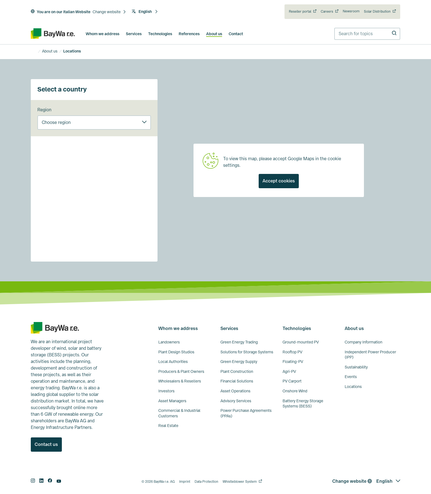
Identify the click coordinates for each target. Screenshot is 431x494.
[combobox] (367, 34)
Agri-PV (289, 371)
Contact (236, 33)
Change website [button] (352, 481)
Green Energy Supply (238, 361)
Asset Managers (172, 400)
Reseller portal (300, 11)
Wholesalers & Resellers (179, 381)
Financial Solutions (236, 381)
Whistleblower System (240, 481)
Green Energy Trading (239, 342)
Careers (327, 11)
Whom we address (102, 33)
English (145, 11)
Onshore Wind (295, 390)
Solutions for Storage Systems (246, 351)
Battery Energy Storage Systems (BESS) (303, 403)
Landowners (169, 342)
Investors (166, 390)
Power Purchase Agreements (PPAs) (246, 413)
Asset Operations (235, 390)
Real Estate (168, 425)
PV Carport (292, 381)
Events (351, 376)
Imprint (184, 481)
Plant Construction (236, 371)
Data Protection (206, 481)
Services (134, 33)
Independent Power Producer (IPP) (370, 354)
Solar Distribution (377, 11)
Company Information (363, 342)
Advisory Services (235, 400)
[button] (109, 12)
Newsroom (351, 11)
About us (214, 33)
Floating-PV (293, 361)
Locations (353, 386)
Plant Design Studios (176, 351)
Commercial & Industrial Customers (179, 413)
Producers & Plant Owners (181, 371)
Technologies (160, 33)
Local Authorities (173, 361)
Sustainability (356, 367)
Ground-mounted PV (301, 342)
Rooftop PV (292, 351)
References (189, 33)
